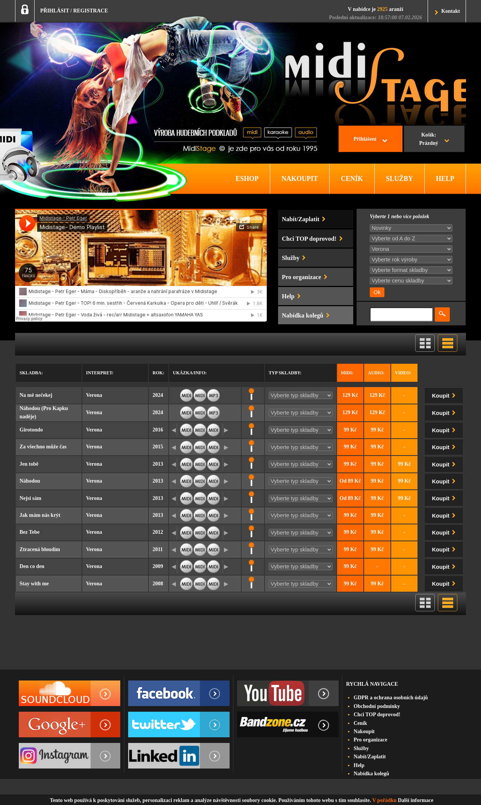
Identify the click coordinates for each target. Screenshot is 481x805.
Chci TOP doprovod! (377, 714)
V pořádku (384, 800)
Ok (377, 292)
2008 (158, 583)
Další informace (415, 800)
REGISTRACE (90, 11)
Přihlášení (365, 139)
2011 (158, 549)
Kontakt (450, 11)
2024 (158, 395)
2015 (158, 447)
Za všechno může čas (43, 447)
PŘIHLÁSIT (54, 11)
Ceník (360, 723)
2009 (158, 566)
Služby (361, 748)
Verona (94, 395)
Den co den (32, 566)
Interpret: (99, 372)
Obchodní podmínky (377, 706)
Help (359, 765)
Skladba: (31, 372)
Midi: (347, 372)
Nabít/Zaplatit (370, 756)
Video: (403, 372)
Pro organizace (370, 740)
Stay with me (34, 583)
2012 (158, 532)
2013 (158, 464)
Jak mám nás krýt (40, 515)
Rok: (158, 372)
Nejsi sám (30, 498)
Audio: (376, 372)
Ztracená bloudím (40, 549)
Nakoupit (364, 731)
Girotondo (31, 430)
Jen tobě (29, 464)
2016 (158, 430)
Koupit (445, 394)
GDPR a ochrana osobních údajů (391, 697)
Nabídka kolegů (371, 773)
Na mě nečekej (36, 395)
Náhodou (30, 481)
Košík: (428, 140)
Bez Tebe (29, 532)
